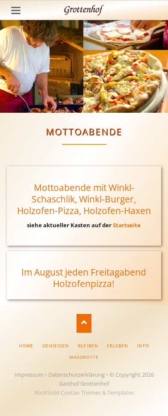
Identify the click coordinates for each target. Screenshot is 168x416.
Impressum (29, 374)
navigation (15, 10)
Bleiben (88, 346)
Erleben (117, 346)
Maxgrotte (84, 357)
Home (26, 346)
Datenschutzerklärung (76, 374)
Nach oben (84, 323)
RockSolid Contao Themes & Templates (84, 392)
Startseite (127, 225)
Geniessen (55, 346)
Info (143, 346)
